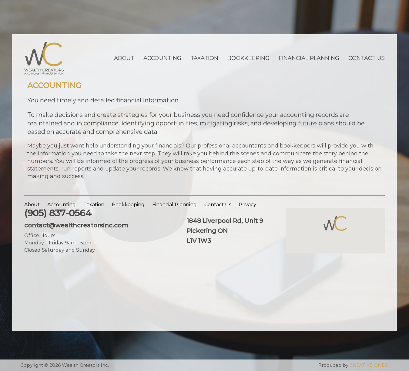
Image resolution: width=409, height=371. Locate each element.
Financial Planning (309, 58)
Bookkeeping (248, 58)
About (124, 58)
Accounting (162, 58)
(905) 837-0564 (58, 213)
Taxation (204, 58)
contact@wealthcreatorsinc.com (76, 225)
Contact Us (366, 58)
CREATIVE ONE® (369, 365)
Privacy (247, 204)
